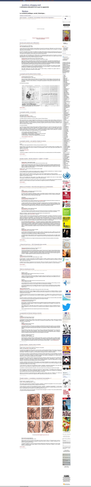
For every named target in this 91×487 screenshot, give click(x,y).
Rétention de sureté (66, 161)
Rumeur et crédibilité (34, 314)
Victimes (48, 0)
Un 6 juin (64, 164)
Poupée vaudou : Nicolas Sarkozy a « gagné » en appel (34, 158)
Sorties (27, 0)
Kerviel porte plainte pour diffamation (29, 43)
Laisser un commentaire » (23, 155)
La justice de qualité (33, 142)
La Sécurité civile (65, 122)
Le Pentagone (65, 145)
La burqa (64, 102)
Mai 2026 (66, 16)
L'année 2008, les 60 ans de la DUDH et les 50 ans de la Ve (67, 450)
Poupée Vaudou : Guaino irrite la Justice (30, 344)
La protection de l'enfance (65, 118)
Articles (67, 47)
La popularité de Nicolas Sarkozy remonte (30, 313)
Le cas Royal (65, 134)
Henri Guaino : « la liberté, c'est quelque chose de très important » (37, 17)
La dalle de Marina (66, 104)
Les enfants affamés (66, 153)
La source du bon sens (66, 123)
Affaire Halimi (65, 79)
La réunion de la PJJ (66, 120)
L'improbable (65, 98)
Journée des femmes (66, 88)
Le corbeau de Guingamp (65, 138)
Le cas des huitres (66, 131)
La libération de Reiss (66, 114)
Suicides (64, 162)
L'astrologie (65, 95)
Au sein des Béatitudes (66, 83)
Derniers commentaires (65, 43)
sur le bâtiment (40, 200)
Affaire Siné (65, 81)
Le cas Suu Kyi (65, 135)
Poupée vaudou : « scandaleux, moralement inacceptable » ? (35, 378)
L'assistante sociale (66, 94)
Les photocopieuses (66, 156)
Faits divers (65, 86)
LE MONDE (23, 324)
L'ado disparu (65, 90)
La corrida (64, 103)
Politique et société (39, 270)
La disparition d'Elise (66, 105)
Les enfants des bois (66, 154)
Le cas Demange (65, 130)
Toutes (64, 75)
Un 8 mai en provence (66, 165)
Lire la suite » (22, 107)
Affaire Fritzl (65, 78)
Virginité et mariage (66, 168)
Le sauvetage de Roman (67, 149)
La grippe (64, 111)
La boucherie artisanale (66, 101)
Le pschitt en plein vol (66, 147)
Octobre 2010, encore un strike (67, 466)
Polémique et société (66, 159)
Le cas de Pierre (65, 129)
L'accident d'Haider (66, 89)
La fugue (64, 108)
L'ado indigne (65, 91)
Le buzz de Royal (65, 126)
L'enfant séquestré (66, 96)
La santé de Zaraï (65, 121)
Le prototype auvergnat (66, 146)
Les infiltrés (65, 155)
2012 (64, 77)
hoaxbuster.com (56, 340)
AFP (20, 46)
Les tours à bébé (65, 157)
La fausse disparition (66, 107)
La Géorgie (65, 110)
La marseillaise (65, 115)
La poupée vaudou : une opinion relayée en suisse (33, 141)
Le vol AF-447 (65, 150)
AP (21, 281)
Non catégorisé (65, 158)
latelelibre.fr (33, 221)
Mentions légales (26, 486)
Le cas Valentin (65, 136)
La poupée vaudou (36, 44)
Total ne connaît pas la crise (27, 269)
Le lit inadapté (65, 142)
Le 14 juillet (65, 124)
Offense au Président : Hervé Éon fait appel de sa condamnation (36, 186)
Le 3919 (64, 125)
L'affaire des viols (65, 93)
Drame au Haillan (65, 85)
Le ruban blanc (65, 148)
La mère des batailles (66, 116)
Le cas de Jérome (66, 128)
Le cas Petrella (65, 133)
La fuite (64, 109)
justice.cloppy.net (31, 5)
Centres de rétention (66, 84)
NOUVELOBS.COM (24, 209)
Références (32, 0)
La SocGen (32, 44)
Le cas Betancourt (66, 127)
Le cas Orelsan (65, 132)
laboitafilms (43, 38)
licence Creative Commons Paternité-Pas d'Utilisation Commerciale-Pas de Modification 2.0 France (66, 480)
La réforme (65, 119)
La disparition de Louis (66, 106)
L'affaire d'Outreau (66, 92)
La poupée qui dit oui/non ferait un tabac (30, 74)
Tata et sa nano (65, 163)
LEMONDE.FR (23, 59)
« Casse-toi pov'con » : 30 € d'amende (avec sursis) (33, 244)
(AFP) (28, 348)
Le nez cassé (65, 143)
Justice (21, 0)
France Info (22, 169)
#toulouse (64, 76)
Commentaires (65, 48)
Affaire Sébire (65, 80)
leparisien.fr (22, 256)
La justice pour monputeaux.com (65, 113)
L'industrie (64, 100)
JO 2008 (64, 87)
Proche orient (65, 160)
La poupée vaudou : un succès (28, 112)
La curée (52, 0)
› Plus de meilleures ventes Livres (27, 136)
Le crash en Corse (66, 139)
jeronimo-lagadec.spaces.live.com (42, 434)
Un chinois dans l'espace (65, 166)
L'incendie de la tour (66, 99)
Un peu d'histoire (65, 167)
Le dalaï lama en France (34, 75)
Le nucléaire (65, 144)
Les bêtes (64, 151)
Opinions (36, 0)
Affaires (44, 0)
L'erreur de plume (65, 97)
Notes (24, 0)
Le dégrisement (65, 141)
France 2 (28, 115)
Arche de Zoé (65, 82)
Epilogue (40, 0)
